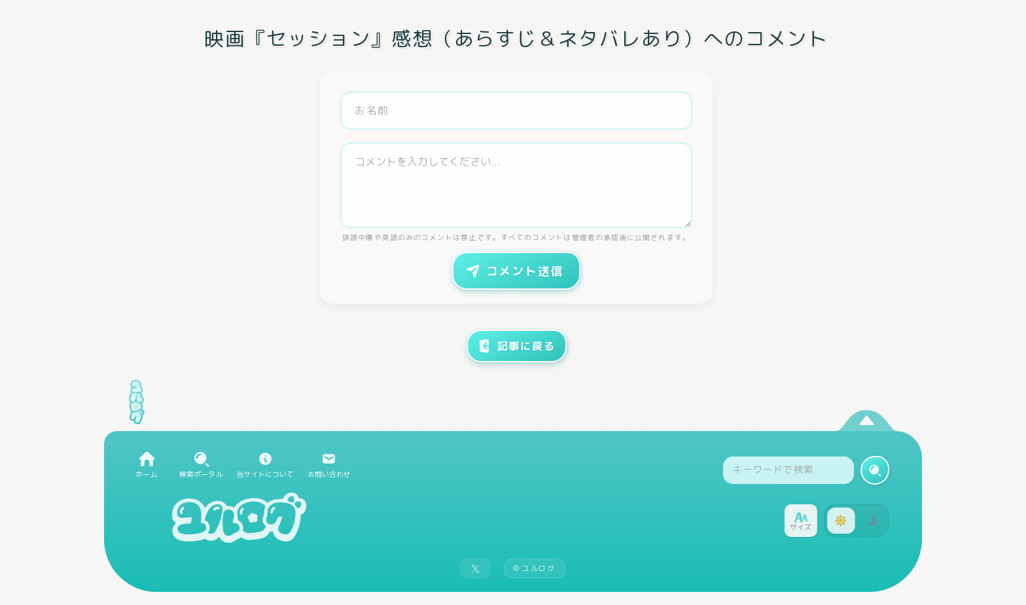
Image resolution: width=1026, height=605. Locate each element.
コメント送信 (513, 271)
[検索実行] (874, 470)
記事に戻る (516, 346)
